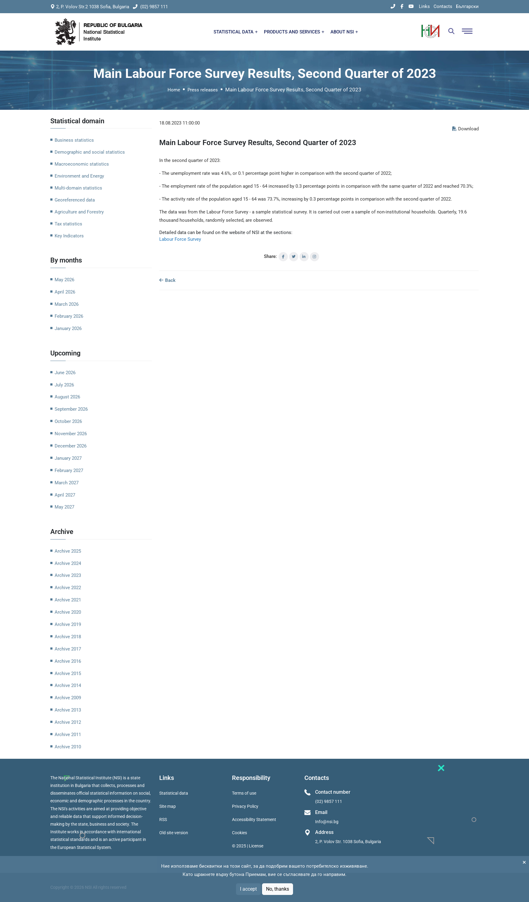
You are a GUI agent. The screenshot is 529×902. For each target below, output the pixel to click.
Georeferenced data (75, 200)
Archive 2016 (68, 661)
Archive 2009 (68, 697)
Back (167, 280)
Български (467, 6)
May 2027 (64, 507)
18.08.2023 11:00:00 (179, 123)
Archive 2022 (68, 587)
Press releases (202, 90)
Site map (167, 806)
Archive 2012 (68, 722)
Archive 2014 (68, 685)
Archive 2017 (68, 649)
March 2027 (67, 483)
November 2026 (71, 433)
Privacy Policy (245, 806)
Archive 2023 (68, 575)
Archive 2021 (68, 600)
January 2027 (68, 458)
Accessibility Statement (254, 819)
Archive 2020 (68, 612)
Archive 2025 (68, 551)
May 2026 (64, 279)
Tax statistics (68, 224)
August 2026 (67, 397)
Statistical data (173, 793)
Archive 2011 (68, 734)
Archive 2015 (68, 673)
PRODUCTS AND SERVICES (294, 32)
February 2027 (69, 470)
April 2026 (65, 292)
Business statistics (74, 140)
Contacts (443, 6)
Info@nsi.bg (326, 821)
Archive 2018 (68, 636)
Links (424, 6)
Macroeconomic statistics (82, 164)
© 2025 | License (247, 845)
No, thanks (277, 889)
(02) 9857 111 (150, 7)
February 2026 (69, 316)
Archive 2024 (68, 563)
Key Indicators (69, 236)
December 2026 (71, 446)
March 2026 (67, 304)
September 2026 (71, 409)
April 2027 (65, 495)
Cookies (239, 832)
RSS (163, 819)
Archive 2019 (68, 624)
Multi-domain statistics (78, 188)
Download (465, 129)
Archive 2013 (68, 710)
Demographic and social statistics (90, 152)
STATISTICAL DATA (236, 32)
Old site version (173, 832)
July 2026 (64, 385)
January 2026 (68, 328)
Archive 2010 (68, 747)
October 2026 (68, 421)
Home (174, 90)
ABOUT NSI (344, 32)
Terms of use (244, 793)
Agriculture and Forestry (79, 212)
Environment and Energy (79, 176)
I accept (248, 889)
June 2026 (65, 372)
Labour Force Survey (180, 239)
